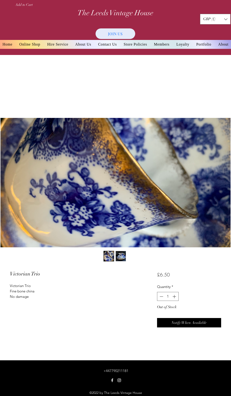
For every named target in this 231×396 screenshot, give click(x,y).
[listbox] (215, 19)
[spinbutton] (168, 296)
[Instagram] (119, 380)
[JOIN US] (115, 33)
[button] (215, 19)
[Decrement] (161, 296)
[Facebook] (112, 380)
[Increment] (175, 296)
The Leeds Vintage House (115, 12)
